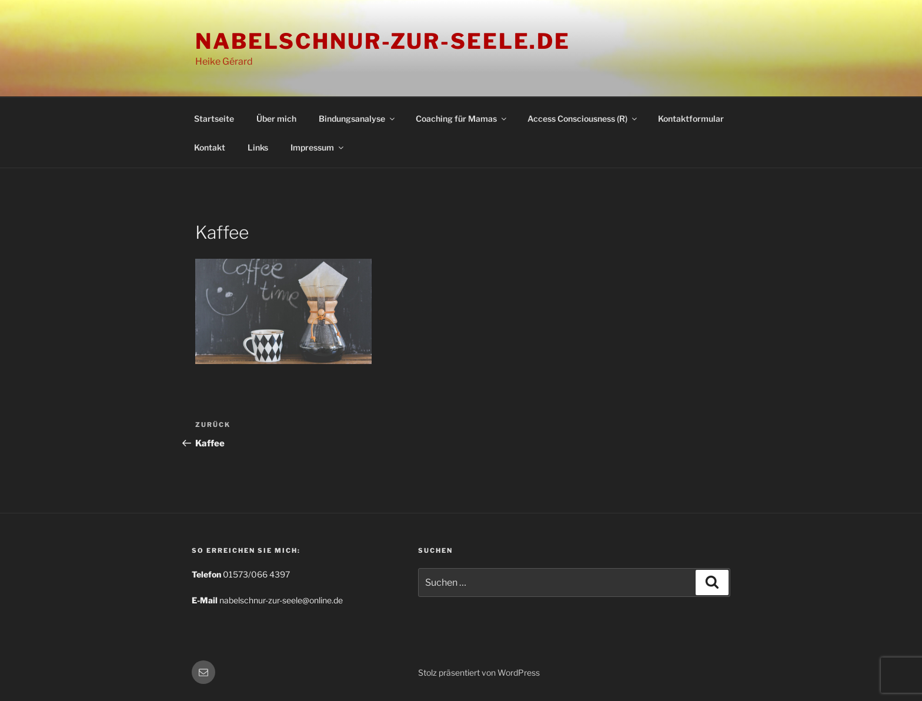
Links (258, 147)
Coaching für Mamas (462, 118)
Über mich (276, 118)
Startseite (214, 118)
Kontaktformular (691, 118)
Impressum (317, 147)
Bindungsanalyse (357, 118)
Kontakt (209, 147)
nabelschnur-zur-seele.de (382, 41)
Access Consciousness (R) (583, 118)
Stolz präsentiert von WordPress (479, 672)
